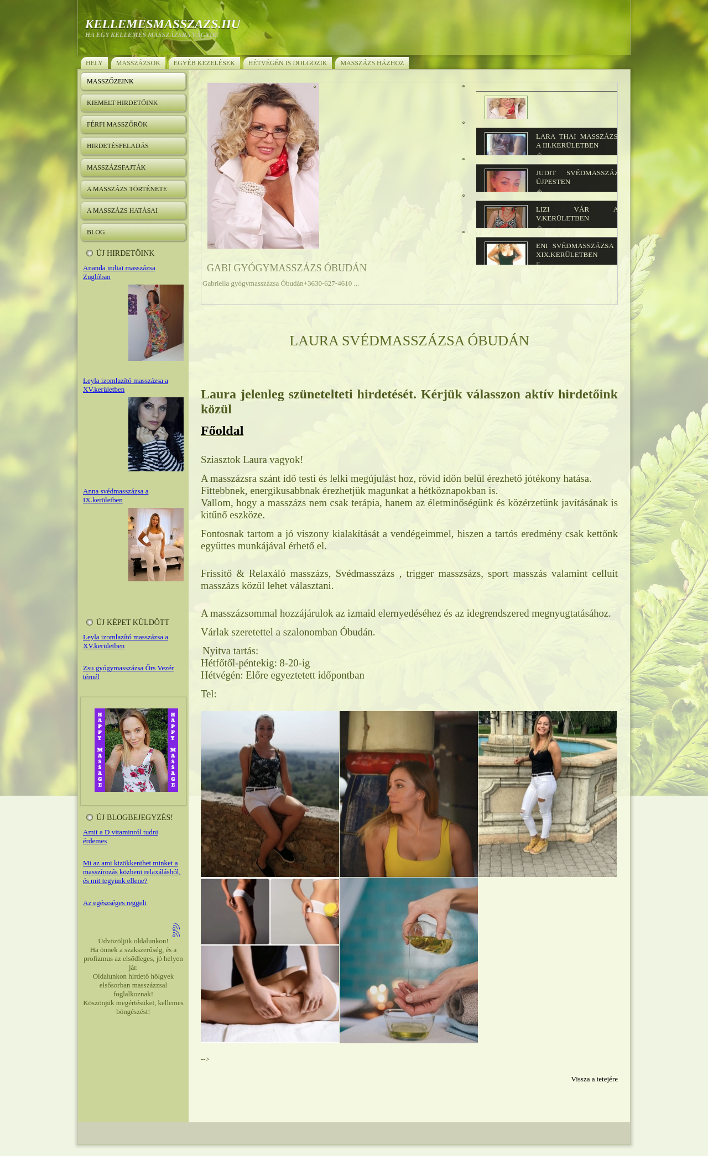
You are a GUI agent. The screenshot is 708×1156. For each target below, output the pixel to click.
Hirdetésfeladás (118, 146)
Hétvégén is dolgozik (287, 63)
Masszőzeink (110, 81)
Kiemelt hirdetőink (122, 103)
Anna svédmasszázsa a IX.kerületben (115, 495)
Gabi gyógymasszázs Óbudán (287, 268)
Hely (94, 63)
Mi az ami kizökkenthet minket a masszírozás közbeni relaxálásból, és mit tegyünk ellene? (132, 872)
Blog (96, 232)
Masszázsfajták (116, 167)
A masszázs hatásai (122, 210)
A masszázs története (127, 189)
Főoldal (222, 430)
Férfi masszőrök (117, 124)
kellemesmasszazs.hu (163, 24)
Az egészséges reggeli (115, 902)
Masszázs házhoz (372, 63)
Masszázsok (138, 63)
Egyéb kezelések (204, 63)
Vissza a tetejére (594, 1079)
